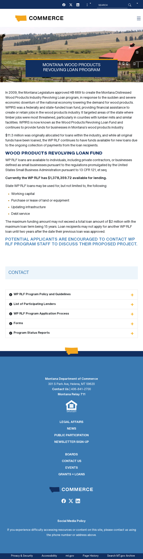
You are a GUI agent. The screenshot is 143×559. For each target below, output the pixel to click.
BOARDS (71, 454)
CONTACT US (71, 461)
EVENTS (71, 467)
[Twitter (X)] (71, 5)
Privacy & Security (22, 556)
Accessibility (49, 556)
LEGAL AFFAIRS (71, 422)
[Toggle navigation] (139, 18)
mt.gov (70, 556)
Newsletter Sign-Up (71, 442)
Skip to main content (16, 4)
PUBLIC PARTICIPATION (71, 435)
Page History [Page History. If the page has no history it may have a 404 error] (90, 556)
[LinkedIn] (78, 5)
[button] (88, 5)
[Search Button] (129, 5)
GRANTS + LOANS (71, 474)
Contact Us (60, 389)
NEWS (71, 428)
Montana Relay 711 (71, 394)
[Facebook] (64, 5)
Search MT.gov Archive (121, 556)
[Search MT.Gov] (112, 5)
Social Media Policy (71, 521)
